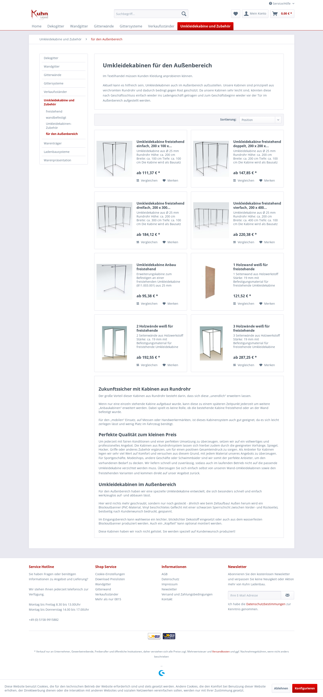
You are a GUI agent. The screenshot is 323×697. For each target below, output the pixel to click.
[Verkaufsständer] (161, 26)
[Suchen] (184, 14)
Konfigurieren (305, 688)
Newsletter (169, 589)
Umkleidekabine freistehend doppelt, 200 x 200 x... (257, 144)
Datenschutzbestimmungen (265, 604)
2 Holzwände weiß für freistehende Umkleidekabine (155, 328)
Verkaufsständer (55, 92)
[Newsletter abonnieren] (287, 595)
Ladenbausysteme (57, 152)
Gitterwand (103, 589)
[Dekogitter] (55, 26)
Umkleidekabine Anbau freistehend (156, 267)
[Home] (36, 26)
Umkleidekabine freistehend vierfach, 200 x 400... (257, 205)
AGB (165, 574)
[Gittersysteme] (131, 26)
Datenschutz (170, 579)
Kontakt (167, 599)
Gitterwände (52, 75)
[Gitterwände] (104, 26)
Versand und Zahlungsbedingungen (187, 594)
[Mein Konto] (255, 14)
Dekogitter (51, 58)
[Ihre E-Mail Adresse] (254, 595)
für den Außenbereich (62, 134)
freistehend (54, 111)
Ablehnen (281, 688)
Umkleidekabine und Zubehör (59, 102)
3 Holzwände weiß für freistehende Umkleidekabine (251, 328)
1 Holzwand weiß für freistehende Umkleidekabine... (250, 267)
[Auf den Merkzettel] (170, 180)
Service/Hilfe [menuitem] (280, 3)
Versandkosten (221, 651)
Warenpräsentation (57, 160)
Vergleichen (147, 180)
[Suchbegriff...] (151, 14)
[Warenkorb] (282, 14)
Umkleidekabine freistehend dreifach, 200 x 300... (160, 205)
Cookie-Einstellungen (110, 574)
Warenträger (53, 143)
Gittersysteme (53, 83)
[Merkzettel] (235, 14)
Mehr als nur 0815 (108, 599)
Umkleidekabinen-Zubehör (59, 126)
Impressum (170, 584)
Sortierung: (228, 119)
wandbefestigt (56, 117)
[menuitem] (151, 14)
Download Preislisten (110, 579)
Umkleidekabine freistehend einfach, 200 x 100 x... (160, 144)
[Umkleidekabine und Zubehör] (205, 26)
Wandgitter (52, 66)
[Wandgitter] (79, 26)
